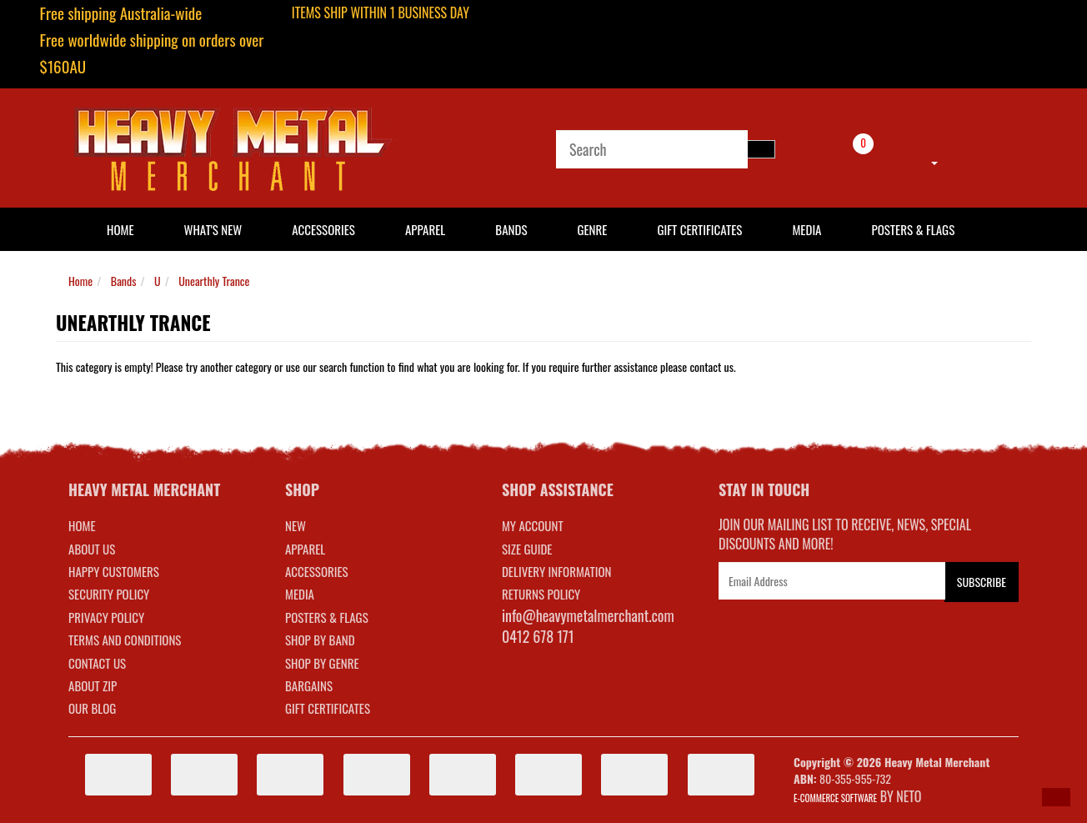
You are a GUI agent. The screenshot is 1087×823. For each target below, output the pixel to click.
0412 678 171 (538, 636)
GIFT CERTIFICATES (327, 708)
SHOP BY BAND (320, 639)
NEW (295, 525)
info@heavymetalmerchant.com (588, 615)
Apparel (425, 229)
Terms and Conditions (124, 639)
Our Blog (92, 708)
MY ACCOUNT (533, 525)
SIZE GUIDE (527, 548)
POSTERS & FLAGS (326, 617)
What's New (213, 229)
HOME (120, 229)
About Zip (92, 685)
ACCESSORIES (316, 571)
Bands (511, 229)
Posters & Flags (912, 229)
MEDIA (299, 594)
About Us (91, 548)
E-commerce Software (835, 798)
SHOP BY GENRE (322, 663)
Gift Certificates (699, 229)
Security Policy (108, 594)
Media (806, 229)
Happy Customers (113, 571)
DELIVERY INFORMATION (557, 571)
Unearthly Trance (213, 280)
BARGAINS (309, 685)
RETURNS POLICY (541, 594)
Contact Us (97, 663)
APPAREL (305, 548)
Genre (592, 229)
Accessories (323, 229)
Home (80, 280)
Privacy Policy (106, 617)
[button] (1056, 797)
